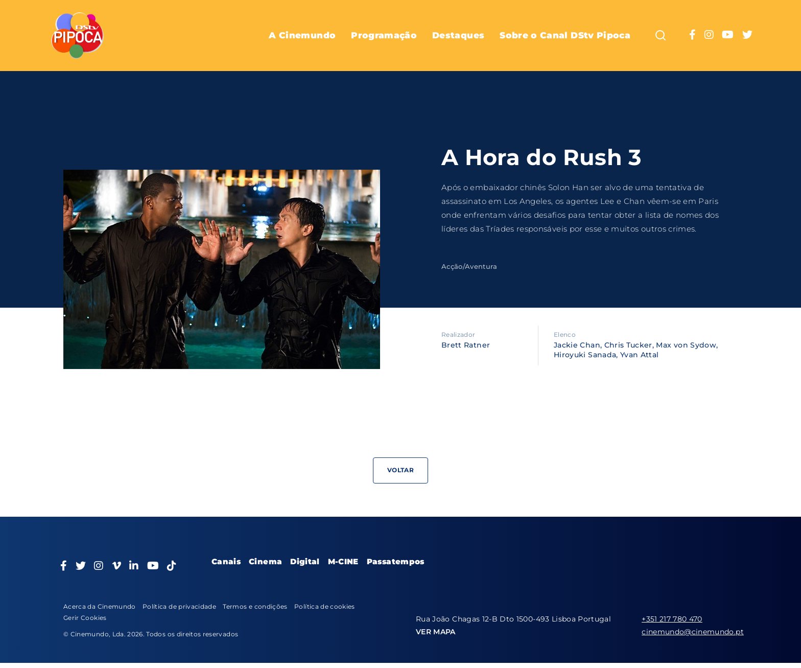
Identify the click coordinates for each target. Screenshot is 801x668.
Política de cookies (324, 606)
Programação (384, 35)
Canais (226, 561)
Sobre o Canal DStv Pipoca (565, 35)
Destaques (458, 35)
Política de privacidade (179, 606)
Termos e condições (255, 606)
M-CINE (343, 561)
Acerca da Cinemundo (99, 606)
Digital (304, 561)
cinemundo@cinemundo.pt (693, 631)
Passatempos (396, 561)
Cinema (265, 561)
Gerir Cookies (85, 617)
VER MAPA (436, 631)
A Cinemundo (302, 35)
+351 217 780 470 (672, 619)
